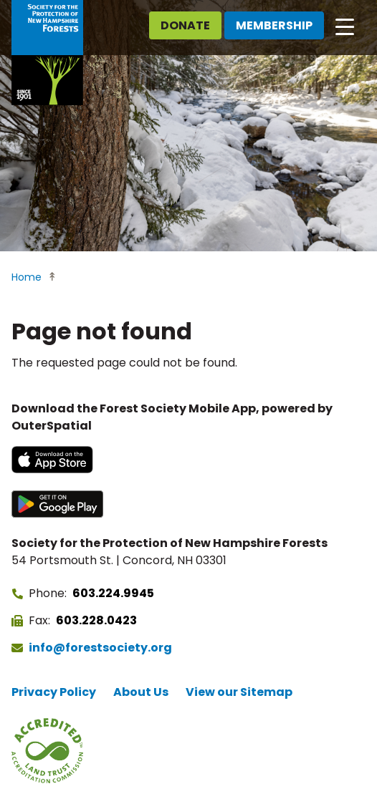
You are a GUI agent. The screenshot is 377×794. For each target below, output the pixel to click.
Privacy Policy (53, 692)
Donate (185, 25)
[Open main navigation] (344, 26)
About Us (140, 692)
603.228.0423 (96, 620)
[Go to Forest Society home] (47, 52)
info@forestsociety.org (100, 647)
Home (26, 277)
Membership (274, 25)
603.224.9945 (113, 593)
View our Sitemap (239, 692)
